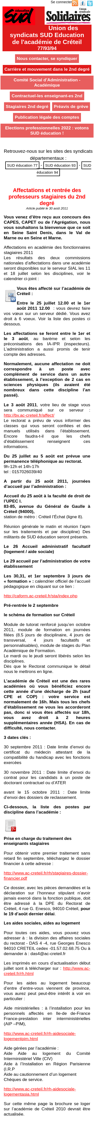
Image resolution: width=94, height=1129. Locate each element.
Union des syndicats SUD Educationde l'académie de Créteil (47, 38)
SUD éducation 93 (60, 165)
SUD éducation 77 (22, 165)
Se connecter (61, 2)
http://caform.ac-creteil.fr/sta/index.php (40, 595)
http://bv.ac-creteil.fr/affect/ (29, 415)
